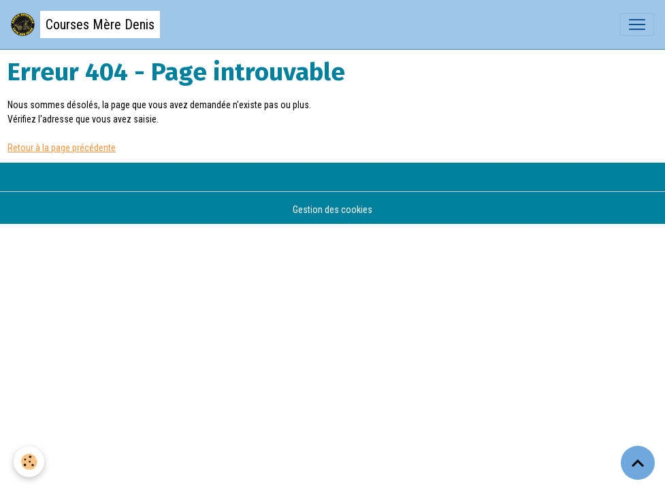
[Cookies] (29, 461)
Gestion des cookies (332, 209)
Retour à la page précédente (61, 147)
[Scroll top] (638, 463)
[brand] (85, 24)
